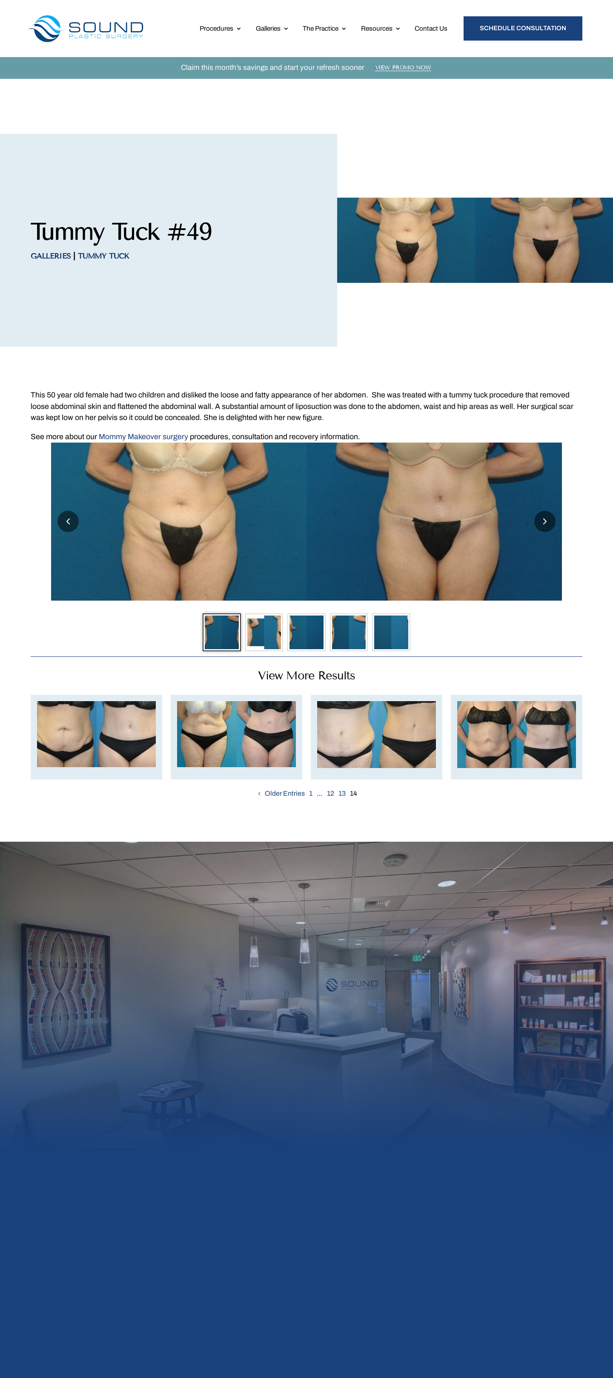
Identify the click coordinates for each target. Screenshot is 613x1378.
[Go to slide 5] (400, 584)
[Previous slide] (68, 471)
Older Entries (285, 747)
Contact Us (431, 30)
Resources (376, 30)
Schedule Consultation (523, 30)
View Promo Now (402, 72)
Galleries (268, 30)
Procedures (216, 30)
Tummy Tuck (103, 205)
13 (342, 747)
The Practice (320, 30)
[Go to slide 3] (306, 584)
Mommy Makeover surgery (143, 386)
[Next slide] (545, 471)
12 (330, 747)
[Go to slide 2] (259, 584)
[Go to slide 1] (213, 584)
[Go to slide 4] (353, 584)
